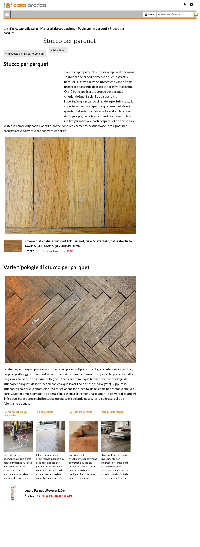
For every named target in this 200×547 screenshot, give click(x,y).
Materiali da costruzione (57, 28)
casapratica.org (26, 28)
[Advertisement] (45, 24)
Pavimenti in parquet (92, 28)
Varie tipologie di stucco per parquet (46, 267)
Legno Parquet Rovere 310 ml (45, 490)
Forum (149, 14)
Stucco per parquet (26, 64)
